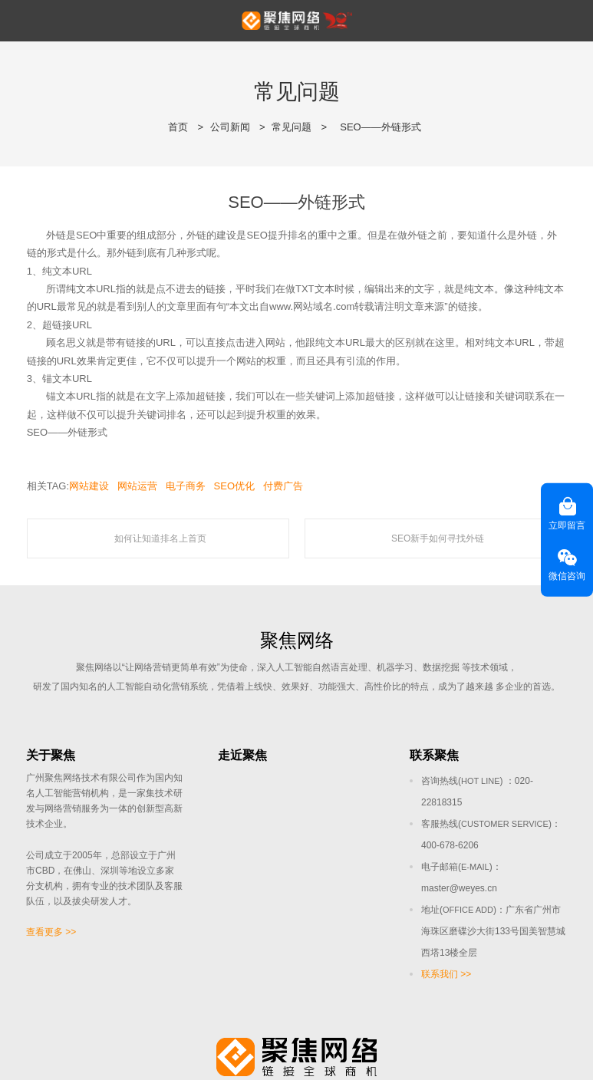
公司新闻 (230, 127)
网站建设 (89, 486)
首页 (178, 127)
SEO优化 (234, 486)
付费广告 (283, 486)
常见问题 (291, 127)
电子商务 (186, 486)
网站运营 (137, 486)
